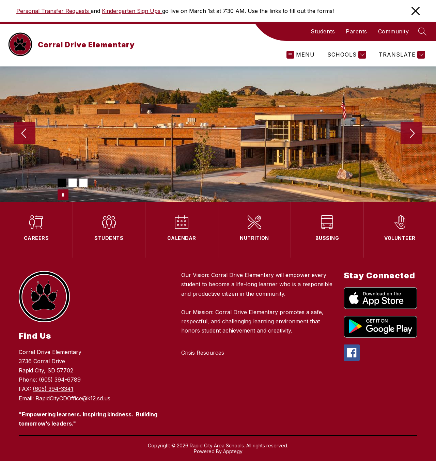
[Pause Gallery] (63, 194)
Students (323, 31)
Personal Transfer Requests (53, 10)
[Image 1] (62, 183)
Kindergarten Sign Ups (132, 10)
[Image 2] (72, 183)
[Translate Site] (401, 54)
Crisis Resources (202, 352)
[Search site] (422, 31)
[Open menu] (300, 54)
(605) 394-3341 (53, 388)
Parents (356, 31)
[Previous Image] (24, 133)
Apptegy (233, 451)
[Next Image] (411, 133)
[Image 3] (83, 183)
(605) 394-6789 (60, 379)
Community (393, 31)
